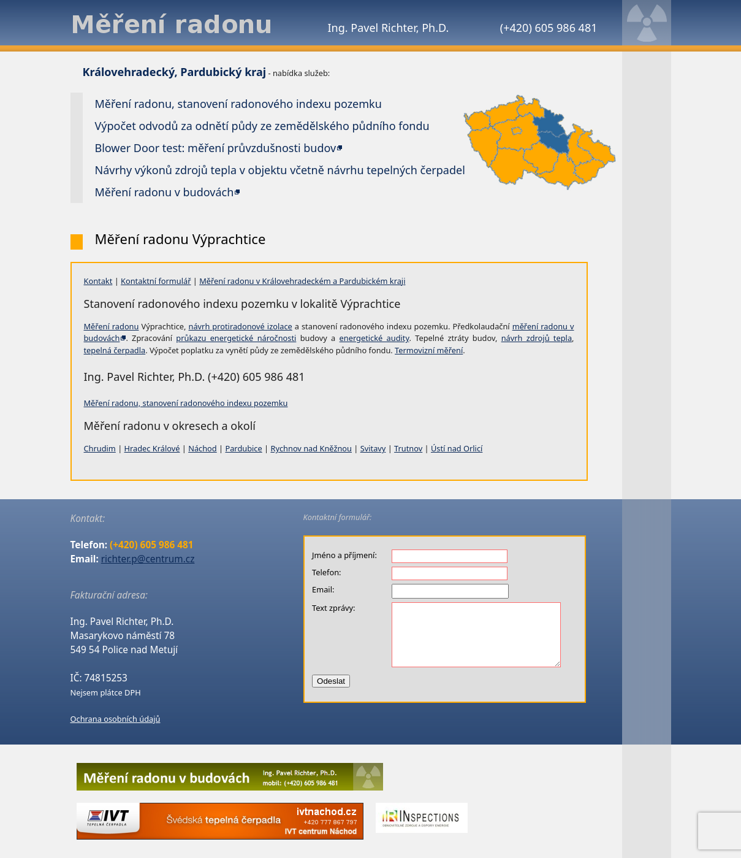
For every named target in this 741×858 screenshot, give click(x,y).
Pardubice (243, 448)
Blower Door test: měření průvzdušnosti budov (215, 147)
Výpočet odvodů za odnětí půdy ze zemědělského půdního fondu (262, 125)
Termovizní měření (429, 350)
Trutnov (408, 448)
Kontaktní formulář (156, 280)
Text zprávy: (333, 607)
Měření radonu (111, 326)
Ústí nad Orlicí (456, 448)
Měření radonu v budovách (164, 192)
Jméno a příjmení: (344, 555)
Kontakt (98, 280)
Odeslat (331, 681)
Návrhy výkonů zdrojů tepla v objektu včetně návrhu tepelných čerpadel (280, 170)
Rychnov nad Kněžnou (311, 448)
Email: (323, 589)
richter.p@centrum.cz (148, 559)
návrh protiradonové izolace (240, 326)
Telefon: (326, 572)
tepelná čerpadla (115, 350)
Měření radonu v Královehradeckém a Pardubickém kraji (302, 280)
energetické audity (374, 337)
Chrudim (100, 448)
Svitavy (373, 448)
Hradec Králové (152, 448)
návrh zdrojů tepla (536, 337)
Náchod (202, 448)
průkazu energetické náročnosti (236, 337)
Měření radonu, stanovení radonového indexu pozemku (186, 402)
